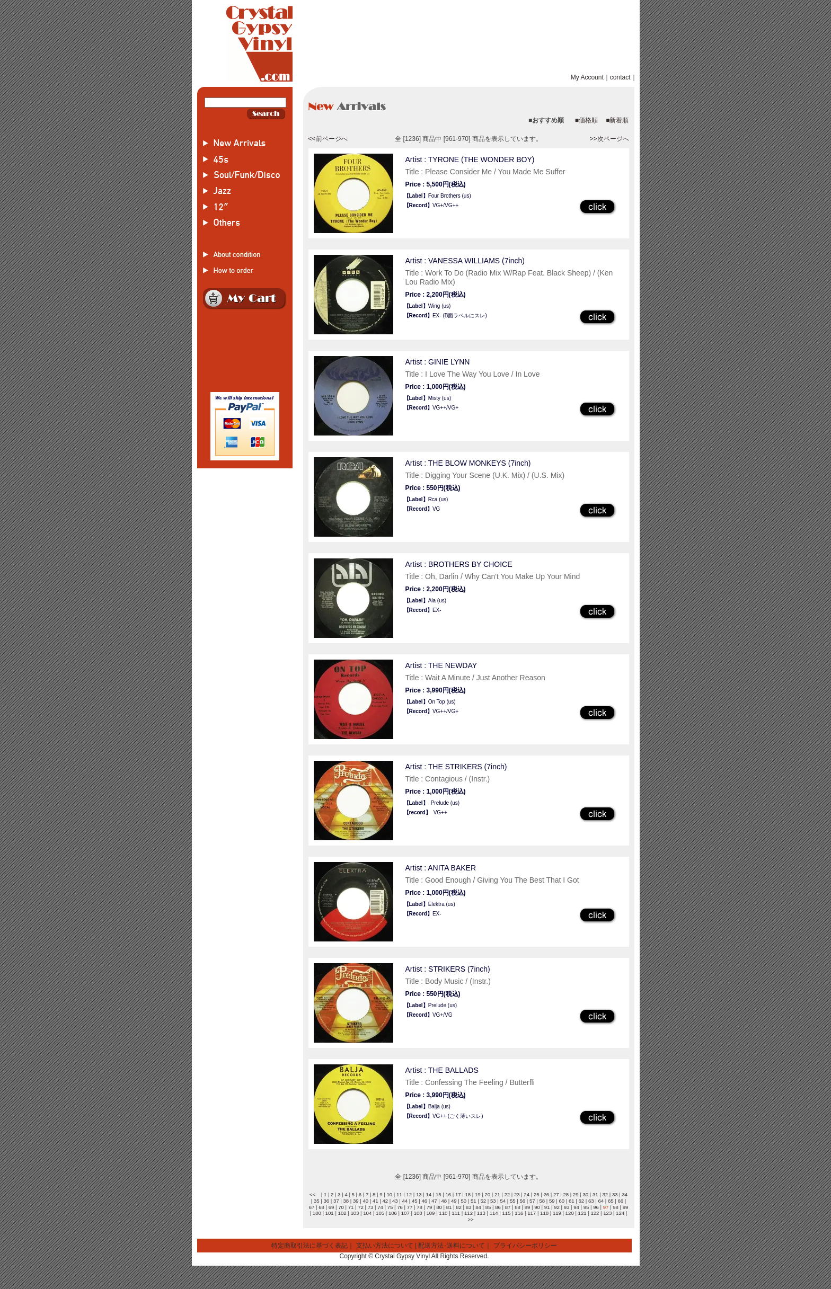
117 (531, 1213)
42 (385, 1201)
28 (566, 1194)
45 (415, 1201)
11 (399, 1194)
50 (463, 1201)
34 (624, 1194)
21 (497, 1194)
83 (469, 1207)
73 (371, 1207)
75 (390, 1207)
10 (389, 1194)
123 (607, 1213)
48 (444, 1201)
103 (354, 1213)
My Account (587, 77)
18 (468, 1194)
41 (375, 1201)
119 (557, 1213)
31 (595, 1194)
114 (494, 1213)
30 (585, 1194)
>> (470, 1219)
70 (341, 1207)
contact (620, 77)
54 (503, 1201)
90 (537, 1207)
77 (410, 1207)
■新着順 (617, 120)
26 (546, 1194)
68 (321, 1207)
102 (342, 1213)
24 (526, 1194)
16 (448, 1194)
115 (506, 1213)
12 (409, 1194)
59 (552, 1201)
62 (581, 1201)
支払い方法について (384, 1245)
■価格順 (586, 120)
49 (454, 1201)
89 (528, 1207)
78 (419, 1207)
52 (483, 1201)
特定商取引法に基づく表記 (309, 1245)
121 (582, 1213)
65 (611, 1201)
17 (458, 1194)
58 (542, 1201)
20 (487, 1194)
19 (478, 1194)
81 (449, 1207)
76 (400, 1207)
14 (428, 1194)
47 (434, 1201)
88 (517, 1207)
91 (547, 1207)
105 (380, 1213)
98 (615, 1207)
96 (596, 1207)
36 (326, 1201)
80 (439, 1207)
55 (513, 1201)
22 (507, 1194)
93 (567, 1207)
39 (356, 1201)
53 (493, 1201)
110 (443, 1213)
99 (626, 1207)
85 (488, 1207)
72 (361, 1207)
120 (569, 1213)
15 (438, 1194)
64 (601, 1201)
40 (365, 1201)
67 (312, 1207)
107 (405, 1213)
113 (481, 1213)
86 (498, 1207)
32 (605, 1194)
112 (468, 1213)
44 (405, 1201)
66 (620, 1201)
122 (594, 1213)
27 (556, 1194)
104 (367, 1213)
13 (419, 1194)
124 (620, 1213)
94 (576, 1207)
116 (519, 1213)
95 (586, 1207)
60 (561, 1201)
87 (508, 1207)
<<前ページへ (328, 139)
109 (430, 1213)
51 (473, 1201)
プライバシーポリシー (525, 1245)
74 (380, 1207)
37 (336, 1201)
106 (392, 1213)
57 (532, 1201)
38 (346, 1201)
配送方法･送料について (451, 1245)
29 (576, 1194)
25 (537, 1194)
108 (418, 1213)
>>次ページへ (609, 139)
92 (557, 1207)
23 (517, 1194)
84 (478, 1207)
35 (317, 1201)
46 (424, 1201)
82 (459, 1207)
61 (571, 1201)
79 (429, 1207)
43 (395, 1201)
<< (312, 1194)
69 (331, 1207)
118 (544, 1213)
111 (456, 1213)
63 (591, 1201)
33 (615, 1194)
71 (351, 1207)
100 (317, 1213)
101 (329, 1213)
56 (522, 1201)
